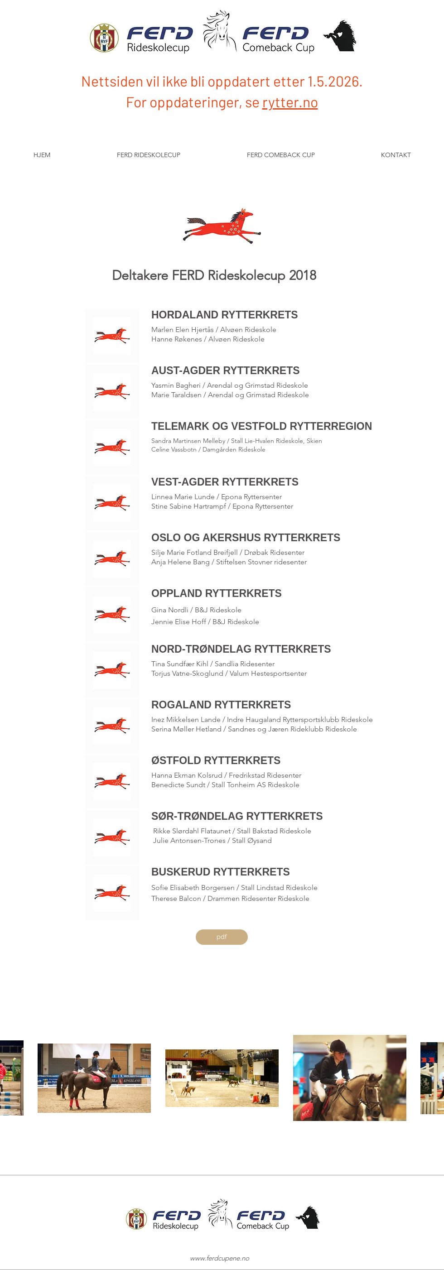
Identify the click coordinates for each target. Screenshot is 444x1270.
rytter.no (290, 101)
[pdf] (222, 937)
